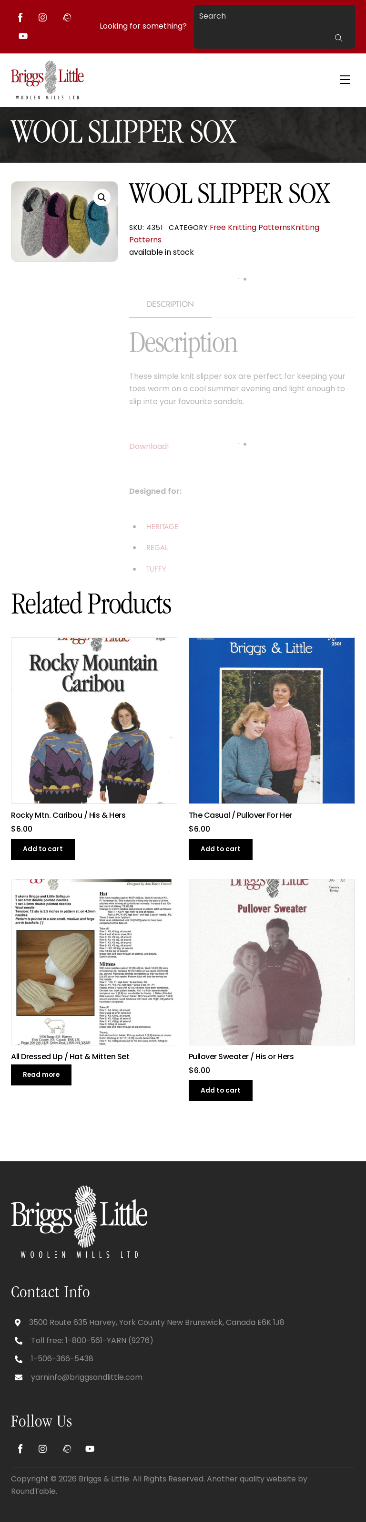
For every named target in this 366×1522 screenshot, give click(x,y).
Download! (149, 446)
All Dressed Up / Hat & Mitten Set (70, 1057)
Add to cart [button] (43, 849)
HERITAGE (162, 526)
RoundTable (33, 1491)
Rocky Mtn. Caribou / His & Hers (68, 815)
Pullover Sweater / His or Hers (241, 1057)
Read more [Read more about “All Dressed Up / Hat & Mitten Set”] (41, 1074)
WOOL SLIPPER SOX (122, 135)
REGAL (157, 547)
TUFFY (156, 569)
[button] (102, 197)
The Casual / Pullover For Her (240, 815)
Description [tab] (170, 304)
